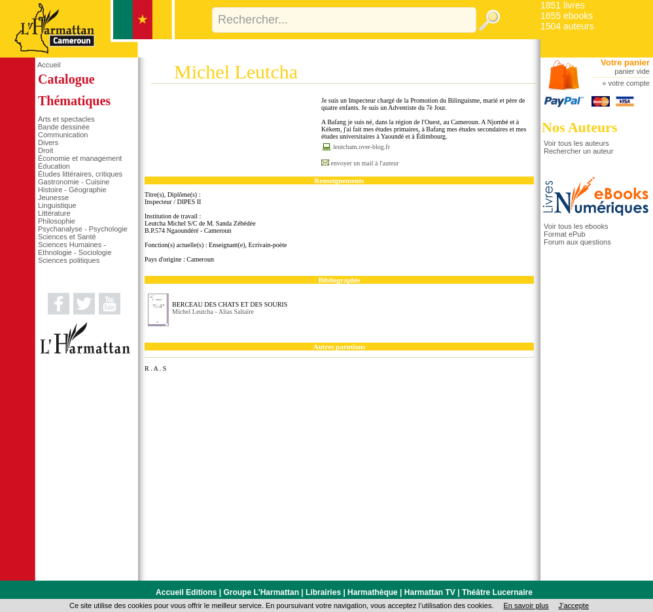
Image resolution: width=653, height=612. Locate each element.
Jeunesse (53, 197)
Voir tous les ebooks (576, 226)
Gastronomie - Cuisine (73, 182)
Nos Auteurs (580, 127)
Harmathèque (372, 592)
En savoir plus (525, 605)
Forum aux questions (577, 242)
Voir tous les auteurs (576, 143)
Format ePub (565, 234)
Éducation (54, 166)
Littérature (54, 213)
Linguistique (57, 205)
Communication (63, 135)
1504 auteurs (567, 26)
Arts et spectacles (66, 119)
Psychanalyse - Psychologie (83, 229)
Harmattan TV (429, 592)
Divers (48, 142)
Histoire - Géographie (72, 190)
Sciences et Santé (67, 237)
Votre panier (625, 62)
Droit (45, 150)
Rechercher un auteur (578, 151)
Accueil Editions (186, 592)
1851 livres (562, 5)
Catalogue (66, 79)
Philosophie (56, 221)
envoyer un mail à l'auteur (365, 163)
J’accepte (574, 605)
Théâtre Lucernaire (497, 592)
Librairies (323, 592)
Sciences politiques (68, 260)
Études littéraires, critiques (80, 174)
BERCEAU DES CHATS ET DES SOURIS (229, 304)
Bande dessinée (64, 127)
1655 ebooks (566, 15)
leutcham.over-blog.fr (361, 146)
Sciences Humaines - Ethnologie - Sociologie (75, 248)
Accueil (48, 65)
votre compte (629, 83)
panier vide (632, 71)
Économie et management (80, 158)
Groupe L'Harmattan (261, 592)
